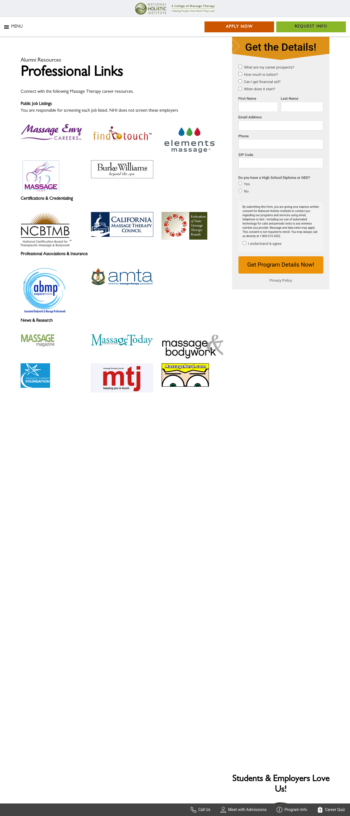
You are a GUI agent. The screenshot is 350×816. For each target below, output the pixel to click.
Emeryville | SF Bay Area (200, 704)
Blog (104, 720)
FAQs (26, 720)
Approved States (115, 704)
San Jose (186, 735)
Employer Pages (114, 712)
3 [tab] (285, 459)
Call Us (200, 810)
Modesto (236, 743)
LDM (77, 793)
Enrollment (30, 712)
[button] (17, 27)
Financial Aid (32, 704)
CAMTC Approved (117, 728)
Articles (27, 736)
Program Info (292, 810)
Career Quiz (331, 810)
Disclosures (31, 744)
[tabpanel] (280, 390)
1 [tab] (268, 459)
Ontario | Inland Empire (249, 712)
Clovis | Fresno (241, 735)
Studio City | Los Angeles (250, 704)
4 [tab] (293, 459)
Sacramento (189, 727)
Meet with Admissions (243, 810)
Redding (235, 727)
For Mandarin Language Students (50, 728)
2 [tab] (276, 459)
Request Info (311, 27)
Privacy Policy (34, 793)
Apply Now (239, 27)
